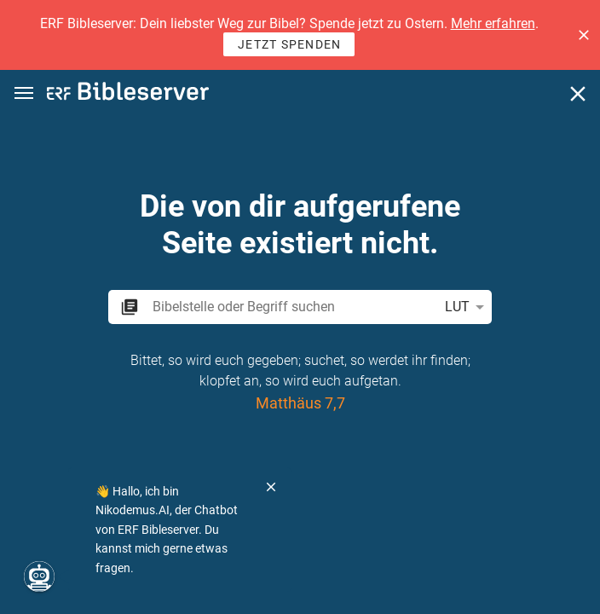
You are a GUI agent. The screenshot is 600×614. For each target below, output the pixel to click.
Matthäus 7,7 (300, 403)
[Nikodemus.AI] (39, 576)
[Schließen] (578, 94)
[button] (583, 34)
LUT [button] (467, 307)
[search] (291, 306)
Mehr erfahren (493, 23)
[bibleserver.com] (128, 94)
